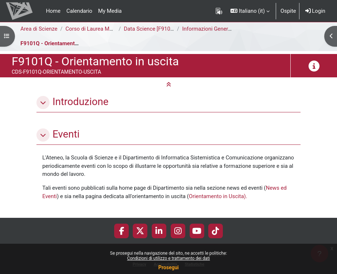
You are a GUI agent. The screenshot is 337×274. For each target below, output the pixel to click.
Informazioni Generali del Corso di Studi (230, 29)
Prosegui (168, 267)
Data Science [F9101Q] (151, 29)
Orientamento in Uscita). (218, 196)
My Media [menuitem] (110, 11)
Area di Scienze (38, 29)
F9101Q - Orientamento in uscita (60, 43)
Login (315, 11)
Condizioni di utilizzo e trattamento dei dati (168, 258)
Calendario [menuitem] (79, 11)
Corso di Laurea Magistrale (98, 29)
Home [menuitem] (53, 11)
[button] (250, 11)
